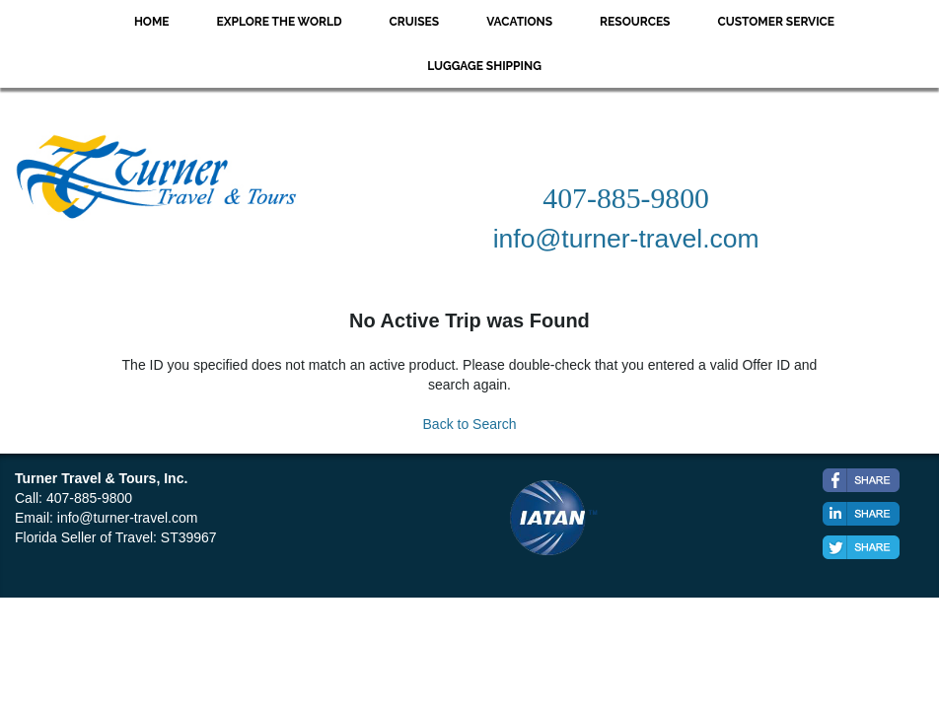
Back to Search (470, 424)
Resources (635, 22)
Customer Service (775, 22)
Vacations (519, 22)
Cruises (415, 22)
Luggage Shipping (484, 66)
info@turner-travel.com (127, 518)
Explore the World (279, 22)
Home (152, 22)
